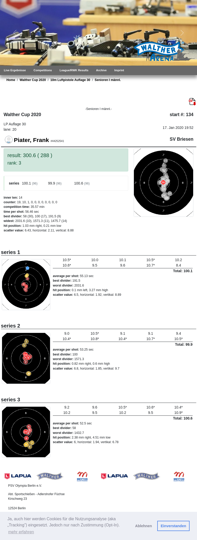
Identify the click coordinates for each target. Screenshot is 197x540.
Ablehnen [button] (143, 526)
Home (10, 80)
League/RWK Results (74, 70)
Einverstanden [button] (173, 526)
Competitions (43, 70)
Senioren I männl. (108, 80)
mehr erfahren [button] (21, 532)
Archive (101, 70)
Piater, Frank (31, 140)
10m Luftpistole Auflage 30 (70, 80)
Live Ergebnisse (15, 70)
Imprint (119, 70)
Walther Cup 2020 (32, 80)
